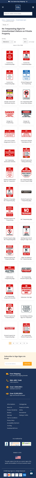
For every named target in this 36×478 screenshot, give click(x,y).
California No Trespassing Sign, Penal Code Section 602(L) (9, 277)
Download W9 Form (12, 428)
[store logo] (18, 7)
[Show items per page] (25, 41)
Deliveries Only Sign (26, 297)
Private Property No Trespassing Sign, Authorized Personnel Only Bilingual (10, 258)
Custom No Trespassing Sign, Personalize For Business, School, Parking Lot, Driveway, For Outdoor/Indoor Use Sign (10, 83)
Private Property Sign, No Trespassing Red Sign (10, 238)
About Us (9, 407)
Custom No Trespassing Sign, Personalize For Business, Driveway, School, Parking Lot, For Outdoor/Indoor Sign (9, 63)
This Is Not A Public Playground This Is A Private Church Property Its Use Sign (9, 141)
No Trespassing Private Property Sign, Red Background (26, 277)
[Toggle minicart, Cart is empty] (33, 7)
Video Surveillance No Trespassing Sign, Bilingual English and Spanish (26, 258)
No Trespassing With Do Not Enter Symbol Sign (26, 102)
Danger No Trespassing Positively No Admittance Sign (26, 121)
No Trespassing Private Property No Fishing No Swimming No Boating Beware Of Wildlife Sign (26, 336)
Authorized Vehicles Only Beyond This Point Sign (26, 141)
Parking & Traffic (23, 415)
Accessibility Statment (13, 423)
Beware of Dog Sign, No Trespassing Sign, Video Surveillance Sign (9, 199)
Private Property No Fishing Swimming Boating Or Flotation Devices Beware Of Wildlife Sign (26, 160)
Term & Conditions (12, 418)
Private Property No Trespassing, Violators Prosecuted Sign (10, 219)
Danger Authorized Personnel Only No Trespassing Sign (9, 102)
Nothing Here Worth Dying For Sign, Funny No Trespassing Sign (26, 238)
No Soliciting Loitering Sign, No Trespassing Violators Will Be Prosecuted (26, 316)
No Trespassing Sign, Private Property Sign (26, 180)
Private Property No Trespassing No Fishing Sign (9, 316)
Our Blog (9, 425)
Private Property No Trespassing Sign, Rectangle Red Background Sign (9, 336)
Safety (21, 410)
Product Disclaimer (12, 410)
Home (3, 20)
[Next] (27, 343)
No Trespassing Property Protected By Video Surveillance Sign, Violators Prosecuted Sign (10, 297)
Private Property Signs (21, 20)
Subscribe (27, 364)
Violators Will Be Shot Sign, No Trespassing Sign (10, 180)
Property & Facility (10, 20)
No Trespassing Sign (26, 219)
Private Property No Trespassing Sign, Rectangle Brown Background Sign (26, 199)
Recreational (22, 412)
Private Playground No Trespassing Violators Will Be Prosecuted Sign (26, 83)
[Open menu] (3, 7)
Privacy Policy (10, 420)
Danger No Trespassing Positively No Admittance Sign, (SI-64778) (10, 121)
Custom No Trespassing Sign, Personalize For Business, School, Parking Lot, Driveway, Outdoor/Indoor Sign (26, 63)
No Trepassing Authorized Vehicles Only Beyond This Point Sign (9, 160)
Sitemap (9, 415)
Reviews (9, 412)
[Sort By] (7, 41)
